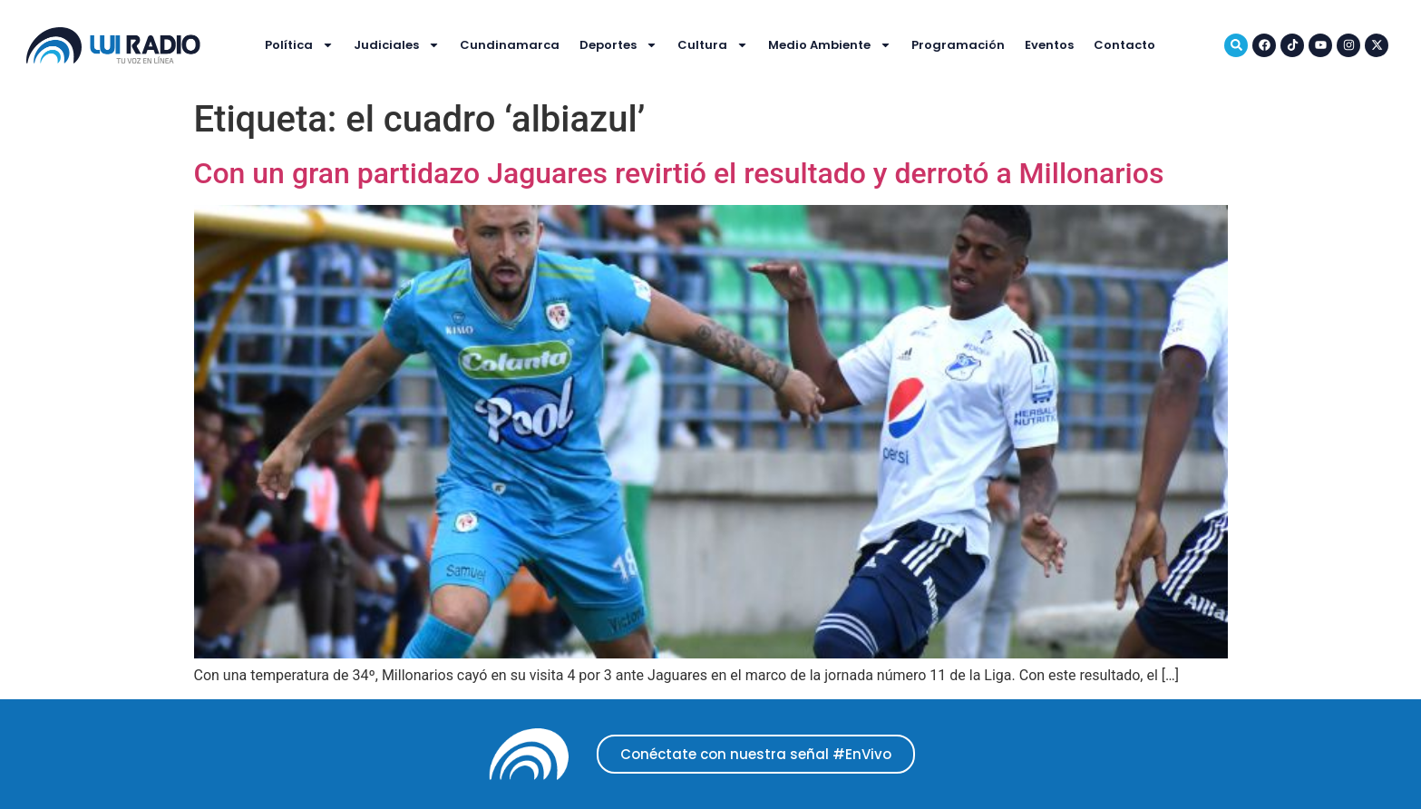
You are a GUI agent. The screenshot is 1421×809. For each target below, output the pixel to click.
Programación (958, 45)
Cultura (712, 45)
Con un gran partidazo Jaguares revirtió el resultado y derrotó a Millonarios (679, 173)
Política (299, 45)
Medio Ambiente (829, 45)
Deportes (618, 45)
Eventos (1049, 45)
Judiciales (397, 45)
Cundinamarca (510, 45)
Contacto (1124, 45)
